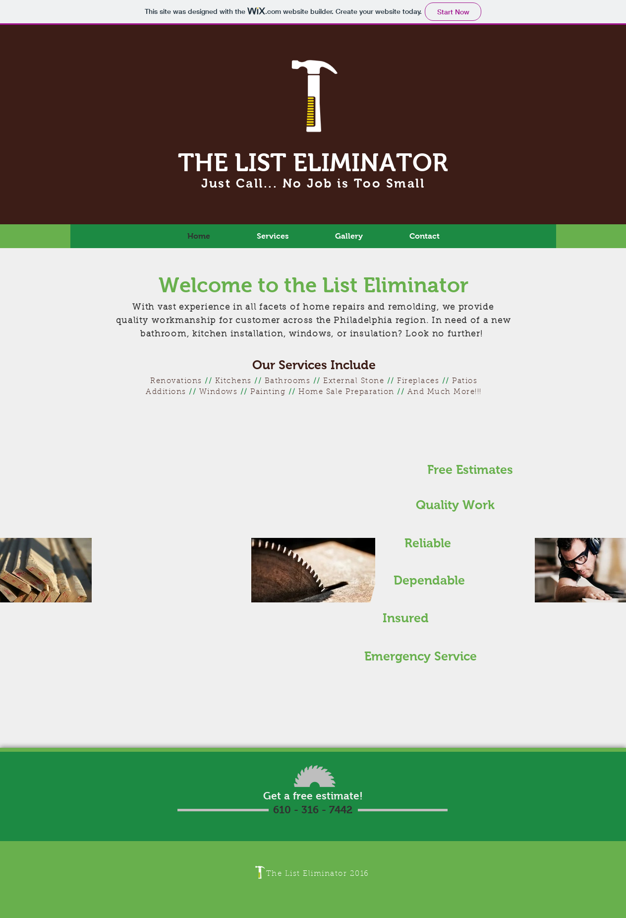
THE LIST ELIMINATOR (313, 162)
